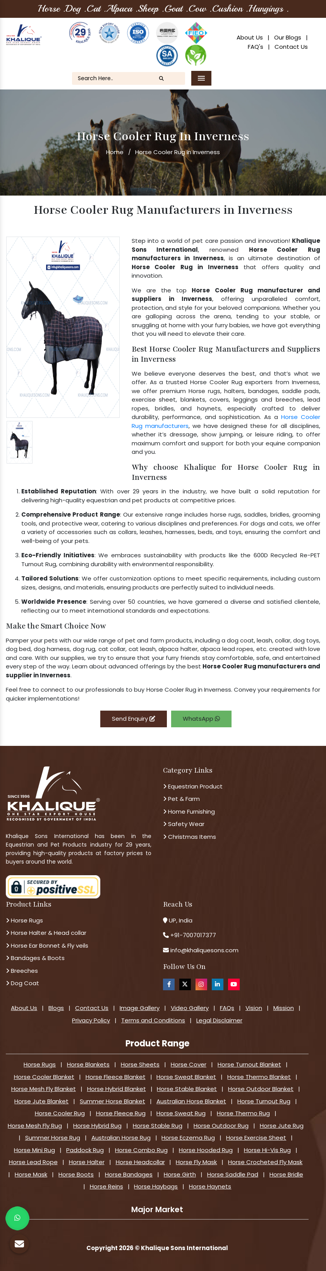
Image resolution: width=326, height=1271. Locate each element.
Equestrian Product (193, 786)
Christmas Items (189, 837)
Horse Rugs (24, 920)
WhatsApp (201, 719)
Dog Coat (22, 983)
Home (115, 152)
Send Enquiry (133, 719)
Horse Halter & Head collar (46, 933)
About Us (250, 37)
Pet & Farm (181, 799)
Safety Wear (183, 824)
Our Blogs (287, 37)
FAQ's (255, 47)
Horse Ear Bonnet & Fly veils (47, 945)
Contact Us (291, 47)
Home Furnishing (189, 811)
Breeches (22, 971)
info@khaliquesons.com (203, 950)
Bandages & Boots (35, 958)
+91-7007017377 (193, 935)
